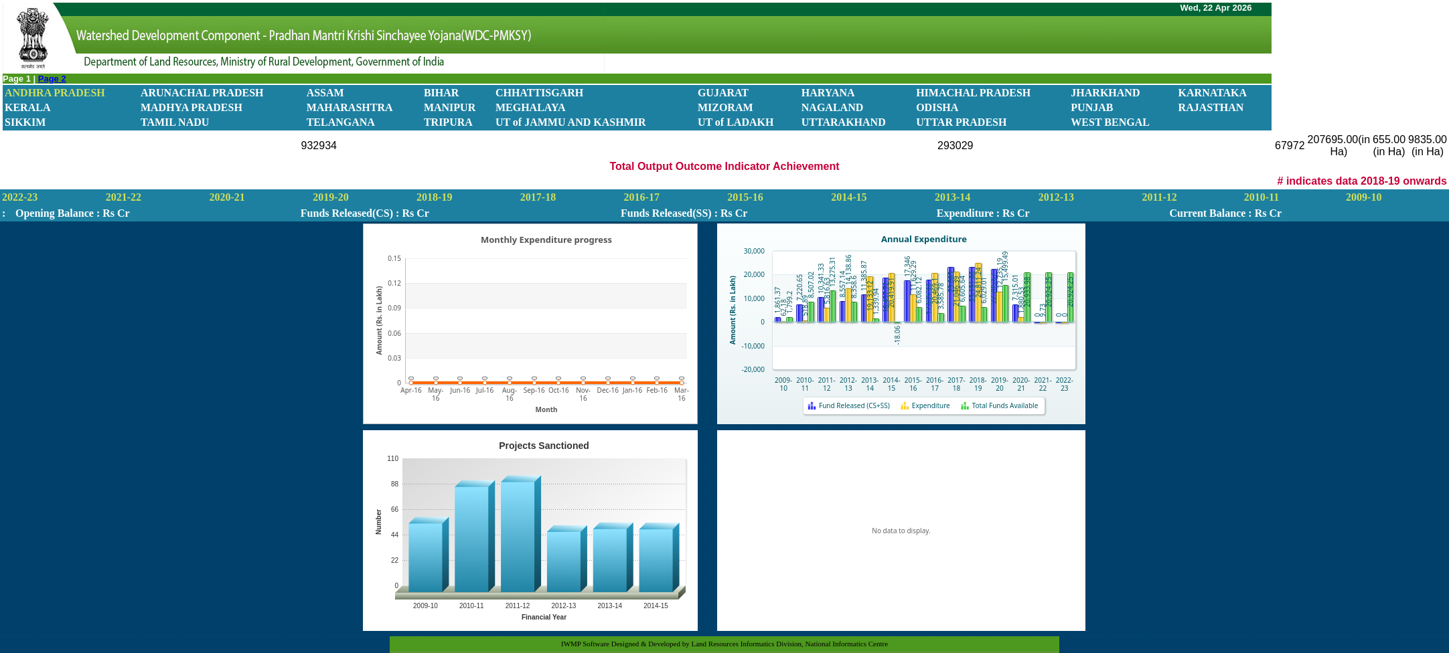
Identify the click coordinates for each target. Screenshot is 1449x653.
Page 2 (52, 79)
